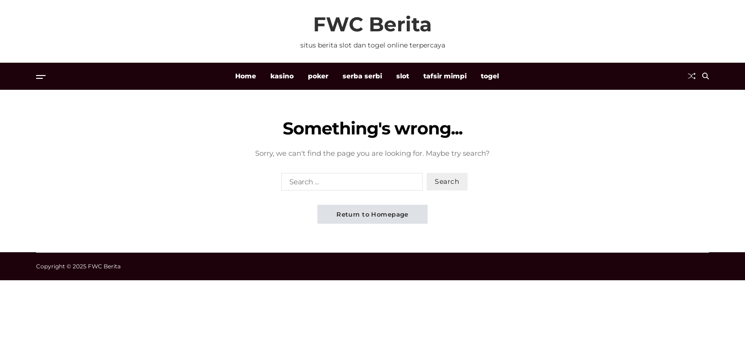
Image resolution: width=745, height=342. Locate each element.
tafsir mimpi (445, 76)
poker (318, 76)
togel (490, 76)
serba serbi (362, 76)
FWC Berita (372, 24)
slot (402, 76)
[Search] (705, 76)
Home (245, 76)
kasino (282, 76)
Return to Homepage (372, 214)
